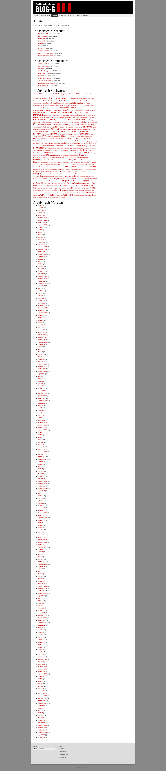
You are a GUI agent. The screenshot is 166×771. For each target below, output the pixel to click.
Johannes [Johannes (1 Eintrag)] (73, 138)
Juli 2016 (40, 493)
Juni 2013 (40, 571)
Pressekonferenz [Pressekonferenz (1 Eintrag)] (36, 164)
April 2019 (40, 413)
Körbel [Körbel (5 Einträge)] (58, 145)
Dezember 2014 (42, 539)
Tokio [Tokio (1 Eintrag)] (34, 183)
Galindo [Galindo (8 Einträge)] (75, 127)
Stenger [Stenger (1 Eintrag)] (92, 176)
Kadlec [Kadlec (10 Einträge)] (39, 141)
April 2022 (40, 325)
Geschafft (41, 68)
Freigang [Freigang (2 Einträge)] (73, 124)
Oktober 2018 (41, 427)
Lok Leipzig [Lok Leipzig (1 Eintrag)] (85, 148)
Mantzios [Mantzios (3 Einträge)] (41, 152)
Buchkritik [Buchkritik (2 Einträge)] (81, 105)
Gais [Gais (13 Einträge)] (66, 127)
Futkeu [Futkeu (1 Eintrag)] (48, 127)
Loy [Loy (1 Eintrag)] (88, 148)
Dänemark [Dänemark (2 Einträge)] (74, 115)
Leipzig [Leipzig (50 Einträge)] (84, 145)
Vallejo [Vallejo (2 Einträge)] (58, 188)
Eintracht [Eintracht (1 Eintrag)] (93, 115)
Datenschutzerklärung (82, 15)
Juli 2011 (40, 627)
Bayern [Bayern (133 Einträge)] (62, 100)
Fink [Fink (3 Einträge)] (80, 122)
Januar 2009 (41, 664)
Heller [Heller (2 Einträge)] (89, 131)
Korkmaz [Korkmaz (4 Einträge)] (61, 143)
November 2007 (42, 698)
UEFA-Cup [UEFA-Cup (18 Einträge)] (68, 185)
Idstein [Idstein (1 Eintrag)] (79, 136)
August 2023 (41, 286)
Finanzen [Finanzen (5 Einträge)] (76, 122)
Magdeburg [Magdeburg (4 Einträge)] (66, 150)
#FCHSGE (41, 48)
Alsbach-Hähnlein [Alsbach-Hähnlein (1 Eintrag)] (40, 96)
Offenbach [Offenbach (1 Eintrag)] (58, 160)
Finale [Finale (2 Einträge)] (72, 122)
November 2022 (42, 308)
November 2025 (42, 220)
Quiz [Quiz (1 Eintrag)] (69, 164)
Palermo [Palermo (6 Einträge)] (43, 162)
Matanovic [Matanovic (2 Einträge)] (64, 152)
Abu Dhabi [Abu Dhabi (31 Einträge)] (68, 94)
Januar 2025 (41, 244)
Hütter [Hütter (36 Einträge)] (70, 136)
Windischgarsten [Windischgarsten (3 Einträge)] (81, 192)
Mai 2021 (40, 352)
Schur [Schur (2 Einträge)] (79, 171)
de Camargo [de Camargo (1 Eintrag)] (47, 112)
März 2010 (41, 654)
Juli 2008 (40, 679)
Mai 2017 (40, 469)
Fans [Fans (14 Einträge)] (38, 122)
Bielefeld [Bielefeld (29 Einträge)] (54, 103)
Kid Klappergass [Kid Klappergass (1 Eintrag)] (88, 141)
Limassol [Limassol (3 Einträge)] (59, 148)
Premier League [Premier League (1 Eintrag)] (86, 162)
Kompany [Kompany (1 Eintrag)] (57, 143)
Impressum (71, 15)
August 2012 (41, 596)
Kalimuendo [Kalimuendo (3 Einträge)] (57, 141)
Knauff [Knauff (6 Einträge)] (37, 143)
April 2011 (40, 635)
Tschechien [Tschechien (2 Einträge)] (38, 185)
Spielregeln (62, 15)
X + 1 (39, 46)
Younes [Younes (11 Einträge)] (86, 195)
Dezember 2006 (42, 725)
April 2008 (40, 686)
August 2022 (41, 315)
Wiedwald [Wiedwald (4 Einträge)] (67, 192)
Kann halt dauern (43, 85)
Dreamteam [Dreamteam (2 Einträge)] (48, 115)
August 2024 (41, 256)
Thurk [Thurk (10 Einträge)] (74, 181)
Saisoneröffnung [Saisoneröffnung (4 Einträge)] (61, 169)
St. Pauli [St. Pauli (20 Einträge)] (72, 176)
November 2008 (42, 669)
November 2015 (42, 513)
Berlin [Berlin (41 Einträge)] (48, 103)
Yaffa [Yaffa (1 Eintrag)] (83, 195)
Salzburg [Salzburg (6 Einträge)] (81, 169)
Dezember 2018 (42, 422)
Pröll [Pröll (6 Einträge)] (51, 164)
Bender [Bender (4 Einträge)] (35, 103)
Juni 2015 (40, 525)
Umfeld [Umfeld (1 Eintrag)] (79, 185)
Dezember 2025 (42, 217)
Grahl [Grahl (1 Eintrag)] (78, 129)
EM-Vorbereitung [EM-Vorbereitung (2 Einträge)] (84, 117)
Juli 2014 (40, 552)
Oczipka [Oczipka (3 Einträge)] (54, 160)
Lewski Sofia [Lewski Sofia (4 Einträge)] (48, 148)
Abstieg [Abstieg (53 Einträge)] (61, 94)
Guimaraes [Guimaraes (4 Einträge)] (84, 129)
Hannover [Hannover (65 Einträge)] (62, 131)
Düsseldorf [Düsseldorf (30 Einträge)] (81, 115)
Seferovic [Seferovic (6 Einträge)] (54, 174)
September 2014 (42, 547)
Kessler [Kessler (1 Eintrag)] (83, 141)
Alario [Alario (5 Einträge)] (87, 93)
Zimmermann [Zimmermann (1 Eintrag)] (40, 197)
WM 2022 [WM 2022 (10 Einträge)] (57, 195)
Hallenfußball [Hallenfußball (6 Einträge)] (44, 131)
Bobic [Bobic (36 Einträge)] (74, 103)
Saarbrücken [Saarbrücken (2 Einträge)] (47, 169)
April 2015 (40, 530)
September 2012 (42, 593)
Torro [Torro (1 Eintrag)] (45, 183)
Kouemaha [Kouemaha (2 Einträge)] (74, 143)
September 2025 (42, 225)
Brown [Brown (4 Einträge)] (57, 105)
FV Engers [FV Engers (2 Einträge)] (52, 127)
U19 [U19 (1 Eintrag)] (58, 185)
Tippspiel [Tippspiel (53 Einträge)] (85, 181)
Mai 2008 (40, 683)
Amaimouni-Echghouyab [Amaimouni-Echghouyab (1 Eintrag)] (51, 96)
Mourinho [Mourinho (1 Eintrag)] (38, 155)
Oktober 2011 (41, 620)
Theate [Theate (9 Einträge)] (70, 181)
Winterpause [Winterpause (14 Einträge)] (90, 192)
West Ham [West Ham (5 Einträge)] (59, 192)
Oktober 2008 (41, 671)
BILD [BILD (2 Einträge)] (59, 103)
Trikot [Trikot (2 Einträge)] (34, 185)
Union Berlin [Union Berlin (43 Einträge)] (90, 185)
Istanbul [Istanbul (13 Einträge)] (58, 138)
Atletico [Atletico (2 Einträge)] (46, 98)
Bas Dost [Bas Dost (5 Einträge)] (45, 101)
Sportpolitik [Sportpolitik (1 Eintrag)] (61, 176)
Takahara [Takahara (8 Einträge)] (49, 181)
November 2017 (42, 454)
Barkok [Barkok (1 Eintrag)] (41, 101)
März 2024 (41, 269)
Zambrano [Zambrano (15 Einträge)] (92, 195)
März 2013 (41, 579)
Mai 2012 (40, 603)
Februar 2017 (41, 476)
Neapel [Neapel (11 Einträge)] (56, 157)
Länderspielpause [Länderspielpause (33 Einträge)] (43, 150)
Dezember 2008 (42, 666)
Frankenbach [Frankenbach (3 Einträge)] (42, 124)
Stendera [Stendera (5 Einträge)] (88, 176)
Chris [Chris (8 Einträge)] (34, 110)
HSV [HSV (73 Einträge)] (43, 136)
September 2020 (42, 371)
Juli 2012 (40, 598)
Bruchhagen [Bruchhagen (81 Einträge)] (65, 105)
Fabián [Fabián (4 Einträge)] (35, 122)
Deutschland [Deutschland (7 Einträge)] (53, 113)
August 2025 (41, 227)
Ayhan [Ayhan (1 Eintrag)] (72, 98)
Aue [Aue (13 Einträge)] (56, 98)
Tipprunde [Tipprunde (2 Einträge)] (79, 181)
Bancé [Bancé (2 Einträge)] (92, 98)
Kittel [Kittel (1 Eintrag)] (34, 143)
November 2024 (42, 249)
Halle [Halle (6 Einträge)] (93, 129)
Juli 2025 (40, 230)
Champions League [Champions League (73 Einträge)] (67, 108)
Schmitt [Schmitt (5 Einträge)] (70, 171)
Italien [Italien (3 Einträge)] (62, 138)
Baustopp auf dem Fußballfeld (46, 83)
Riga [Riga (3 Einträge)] (70, 167)
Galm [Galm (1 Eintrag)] (79, 127)
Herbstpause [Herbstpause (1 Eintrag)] (48, 134)
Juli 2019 (40, 405)
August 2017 (41, 461)
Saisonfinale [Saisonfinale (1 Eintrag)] (68, 169)
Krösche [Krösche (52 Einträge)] (92, 143)
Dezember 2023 (42, 276)
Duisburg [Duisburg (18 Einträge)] (66, 115)
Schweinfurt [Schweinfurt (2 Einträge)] (43, 174)
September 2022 (42, 313)
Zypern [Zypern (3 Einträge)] (59, 197)
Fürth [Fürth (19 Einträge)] (57, 127)
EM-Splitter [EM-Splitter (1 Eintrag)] (78, 117)
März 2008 (41, 688)
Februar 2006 (41, 737)
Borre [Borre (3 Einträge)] (88, 103)
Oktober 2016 (41, 486)
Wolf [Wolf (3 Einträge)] (62, 195)
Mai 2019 (40, 410)
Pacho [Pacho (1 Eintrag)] (87, 160)
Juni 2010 (40, 647)
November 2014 (42, 542)
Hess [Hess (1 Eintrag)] (58, 134)
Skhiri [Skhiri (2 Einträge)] (70, 174)
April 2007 (40, 715)
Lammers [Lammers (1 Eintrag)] (65, 145)
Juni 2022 (40, 320)
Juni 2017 (40, 466)
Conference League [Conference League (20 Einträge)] (50, 110)
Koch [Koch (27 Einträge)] (41, 143)
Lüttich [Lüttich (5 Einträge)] (54, 150)
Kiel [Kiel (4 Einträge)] (92, 141)
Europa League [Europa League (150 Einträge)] (76, 119)
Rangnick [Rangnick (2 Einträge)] (75, 164)
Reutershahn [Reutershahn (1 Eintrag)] (61, 167)
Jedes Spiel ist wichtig (44, 78)
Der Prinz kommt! (43, 36)
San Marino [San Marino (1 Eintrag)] (89, 169)
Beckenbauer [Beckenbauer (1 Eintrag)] (71, 101)
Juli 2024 (40, 259)
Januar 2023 (41, 303)
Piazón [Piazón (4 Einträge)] (60, 162)
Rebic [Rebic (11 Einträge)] (41, 167)
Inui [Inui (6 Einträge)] (51, 138)
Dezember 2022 (42, 305)
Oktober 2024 (41, 252)
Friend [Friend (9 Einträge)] (89, 124)
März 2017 (41, 474)
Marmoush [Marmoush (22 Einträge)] (47, 153)
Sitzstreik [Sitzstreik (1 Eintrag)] (66, 174)
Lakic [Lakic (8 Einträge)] (61, 145)
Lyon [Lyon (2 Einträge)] (34, 150)
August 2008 (41, 676)
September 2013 (42, 564)
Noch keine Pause (43, 66)
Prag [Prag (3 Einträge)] (82, 162)
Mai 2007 (40, 713)
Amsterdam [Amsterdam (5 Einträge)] (71, 96)
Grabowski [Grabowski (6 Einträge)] (73, 129)
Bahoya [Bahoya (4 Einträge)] (80, 98)
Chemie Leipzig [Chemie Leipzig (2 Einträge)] (90, 108)
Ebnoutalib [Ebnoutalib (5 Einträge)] (88, 115)
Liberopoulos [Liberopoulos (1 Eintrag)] (53, 148)
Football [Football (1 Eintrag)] (95, 122)
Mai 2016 (40, 498)
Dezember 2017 (42, 452)
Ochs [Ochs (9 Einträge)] (50, 160)
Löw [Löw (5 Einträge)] (51, 150)
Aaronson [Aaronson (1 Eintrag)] (44, 93)
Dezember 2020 (42, 364)
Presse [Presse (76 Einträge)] (93, 162)
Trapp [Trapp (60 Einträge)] (94, 183)
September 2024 (42, 254)
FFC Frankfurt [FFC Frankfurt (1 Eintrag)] (63, 122)
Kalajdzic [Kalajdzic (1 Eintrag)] (52, 141)
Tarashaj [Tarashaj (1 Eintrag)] (56, 181)
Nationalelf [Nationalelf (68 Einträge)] (84, 155)
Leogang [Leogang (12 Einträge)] (92, 145)
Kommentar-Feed (63, 754)
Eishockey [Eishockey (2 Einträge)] (48, 117)
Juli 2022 (40, 317)
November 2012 (42, 588)
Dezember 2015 (42, 510)
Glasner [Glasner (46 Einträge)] (66, 129)
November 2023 (42, 278)
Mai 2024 (40, 264)
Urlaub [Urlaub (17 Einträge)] (43, 188)
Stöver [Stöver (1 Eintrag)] (69, 178)
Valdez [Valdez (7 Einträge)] (55, 188)
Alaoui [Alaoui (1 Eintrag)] (84, 93)
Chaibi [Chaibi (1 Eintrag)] (57, 108)
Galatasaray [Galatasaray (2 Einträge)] (70, 127)
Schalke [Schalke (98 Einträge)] (61, 171)
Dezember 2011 (42, 615)
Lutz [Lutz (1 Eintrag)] (90, 148)
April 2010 (40, 652)
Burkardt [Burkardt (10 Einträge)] (91, 105)
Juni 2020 (40, 378)
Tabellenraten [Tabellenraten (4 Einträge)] (36, 181)
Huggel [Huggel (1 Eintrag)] (47, 136)
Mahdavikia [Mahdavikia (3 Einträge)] (72, 150)
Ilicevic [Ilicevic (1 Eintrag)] (86, 136)
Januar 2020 (41, 391)
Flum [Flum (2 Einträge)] (92, 122)
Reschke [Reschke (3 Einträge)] (57, 167)
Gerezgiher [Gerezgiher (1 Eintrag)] (42, 129)
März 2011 (41, 637)
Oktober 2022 (41, 310)
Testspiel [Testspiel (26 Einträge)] (64, 181)
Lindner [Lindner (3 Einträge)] (63, 148)
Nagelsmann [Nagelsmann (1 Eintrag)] (76, 155)
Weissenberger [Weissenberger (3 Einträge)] (48, 192)
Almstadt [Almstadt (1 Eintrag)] (35, 96)
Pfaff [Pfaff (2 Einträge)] (57, 162)
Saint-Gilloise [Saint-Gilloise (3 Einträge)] (53, 169)
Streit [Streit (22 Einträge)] (49, 178)
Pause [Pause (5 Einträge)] (50, 162)
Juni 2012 (40, 600)
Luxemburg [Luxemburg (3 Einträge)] (94, 148)
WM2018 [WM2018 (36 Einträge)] (50, 195)
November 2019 (42, 396)
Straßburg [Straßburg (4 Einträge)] (44, 178)
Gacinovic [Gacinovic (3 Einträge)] (61, 127)
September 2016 (42, 488)
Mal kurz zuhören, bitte (44, 33)
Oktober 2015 (41, 515)
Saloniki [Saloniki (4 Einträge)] (77, 169)
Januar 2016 (41, 508)
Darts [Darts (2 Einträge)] (91, 110)
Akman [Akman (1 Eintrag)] (81, 93)
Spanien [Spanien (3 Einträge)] (57, 176)
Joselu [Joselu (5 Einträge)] (81, 138)
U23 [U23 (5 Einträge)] (63, 185)
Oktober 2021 (41, 339)
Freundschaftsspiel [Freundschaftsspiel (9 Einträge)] (80, 124)
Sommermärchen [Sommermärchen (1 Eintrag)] (36, 176)
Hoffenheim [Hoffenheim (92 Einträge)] (83, 134)
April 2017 (40, 471)
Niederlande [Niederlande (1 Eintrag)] (73, 157)
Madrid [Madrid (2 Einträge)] (61, 150)
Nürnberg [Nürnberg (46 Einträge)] (37, 160)
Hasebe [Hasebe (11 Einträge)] (73, 131)
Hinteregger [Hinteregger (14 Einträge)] (69, 134)
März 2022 (41, 327)
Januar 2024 (41, 274)
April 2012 (40, 605)
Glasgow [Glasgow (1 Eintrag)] (61, 129)
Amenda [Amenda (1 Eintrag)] (66, 96)
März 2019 (41, 415)
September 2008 (42, 674)
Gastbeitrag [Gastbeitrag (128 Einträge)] (86, 126)
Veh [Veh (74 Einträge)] (71, 188)
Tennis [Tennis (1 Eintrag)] (60, 181)
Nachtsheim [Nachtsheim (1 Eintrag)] (66, 155)
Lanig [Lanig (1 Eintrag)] (75, 145)
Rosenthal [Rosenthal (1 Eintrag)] (87, 167)
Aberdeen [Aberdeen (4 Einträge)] (48, 93)
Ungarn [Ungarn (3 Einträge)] (83, 185)
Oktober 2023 (41, 281)
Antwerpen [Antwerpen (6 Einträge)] (87, 96)
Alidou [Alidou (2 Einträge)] (90, 93)
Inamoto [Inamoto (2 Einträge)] (90, 136)
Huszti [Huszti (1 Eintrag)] (50, 136)
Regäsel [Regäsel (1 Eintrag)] (44, 167)
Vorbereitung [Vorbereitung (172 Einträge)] (58, 190)
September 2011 (42, 622)
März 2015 (41, 532)
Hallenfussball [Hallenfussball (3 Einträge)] (36, 131)
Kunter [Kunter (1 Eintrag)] (36, 145)
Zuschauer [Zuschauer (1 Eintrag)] (45, 197)
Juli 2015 (40, 522)
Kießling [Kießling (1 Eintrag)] (95, 141)
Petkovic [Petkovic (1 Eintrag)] (54, 162)
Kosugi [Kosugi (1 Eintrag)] (70, 143)
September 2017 (42, 459)
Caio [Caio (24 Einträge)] (42, 108)
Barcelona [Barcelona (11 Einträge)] (36, 101)
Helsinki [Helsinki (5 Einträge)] (44, 134)
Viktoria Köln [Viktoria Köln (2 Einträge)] (38, 190)
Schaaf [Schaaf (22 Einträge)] (43, 171)
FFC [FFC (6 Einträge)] (59, 122)
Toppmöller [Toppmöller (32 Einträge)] (40, 183)
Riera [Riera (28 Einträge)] (66, 167)
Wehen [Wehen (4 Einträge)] (35, 192)
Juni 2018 (40, 437)
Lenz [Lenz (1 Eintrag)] (88, 145)
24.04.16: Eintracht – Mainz (46, 53)
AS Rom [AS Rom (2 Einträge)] (35, 98)
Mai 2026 (40, 205)
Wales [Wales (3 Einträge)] (86, 190)
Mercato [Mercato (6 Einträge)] (90, 153)
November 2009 (42, 659)
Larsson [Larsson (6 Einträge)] (78, 145)
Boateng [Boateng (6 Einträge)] (69, 103)
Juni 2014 (40, 554)
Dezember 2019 (42, 393)
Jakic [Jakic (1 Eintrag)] (65, 138)
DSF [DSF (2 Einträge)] (61, 115)
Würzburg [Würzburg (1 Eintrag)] (80, 195)
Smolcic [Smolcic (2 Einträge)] (81, 174)
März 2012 (41, 608)
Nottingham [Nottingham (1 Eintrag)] (88, 157)
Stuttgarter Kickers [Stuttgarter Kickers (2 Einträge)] (64, 178)
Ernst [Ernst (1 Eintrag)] (67, 120)
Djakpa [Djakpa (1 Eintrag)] (83, 112)
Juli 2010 (40, 644)
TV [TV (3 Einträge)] (50, 185)
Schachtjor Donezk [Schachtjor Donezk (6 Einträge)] (51, 171)
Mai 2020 (40, 381)
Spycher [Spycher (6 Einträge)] (66, 176)
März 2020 (41, 386)
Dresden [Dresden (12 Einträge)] (54, 115)
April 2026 (40, 208)
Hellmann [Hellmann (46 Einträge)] (37, 134)
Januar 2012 (41, 613)
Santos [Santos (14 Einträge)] (93, 169)
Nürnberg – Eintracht (44, 73)
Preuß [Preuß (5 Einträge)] (41, 164)
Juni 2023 (40, 291)
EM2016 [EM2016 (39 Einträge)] (36, 120)
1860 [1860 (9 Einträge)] (34, 94)
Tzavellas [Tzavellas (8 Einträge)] (54, 185)
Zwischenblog (42, 41)
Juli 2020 (40, 376)
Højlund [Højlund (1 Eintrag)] (59, 136)
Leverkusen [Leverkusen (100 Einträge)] (38, 148)
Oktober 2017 (41, 457)
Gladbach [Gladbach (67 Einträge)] (55, 129)
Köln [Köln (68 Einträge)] (54, 145)
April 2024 (40, 266)
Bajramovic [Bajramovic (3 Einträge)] (85, 98)
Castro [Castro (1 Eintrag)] (51, 108)
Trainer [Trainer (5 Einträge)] (64, 183)
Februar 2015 (41, 535)
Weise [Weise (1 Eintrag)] (43, 192)
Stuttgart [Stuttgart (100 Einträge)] (56, 178)
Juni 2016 (40, 496)
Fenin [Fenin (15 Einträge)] (43, 122)
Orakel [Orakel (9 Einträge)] (83, 160)
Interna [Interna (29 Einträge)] (43, 138)
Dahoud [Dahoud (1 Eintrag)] (79, 110)
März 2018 (41, 444)
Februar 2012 (41, 610)
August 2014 (41, 549)
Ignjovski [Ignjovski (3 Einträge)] (83, 136)
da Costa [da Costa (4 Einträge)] (75, 110)
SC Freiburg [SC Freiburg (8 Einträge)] (36, 171)
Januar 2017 (41, 478)
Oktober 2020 (41, 369)
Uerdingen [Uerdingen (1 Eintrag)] (74, 185)
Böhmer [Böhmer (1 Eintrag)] (38, 108)
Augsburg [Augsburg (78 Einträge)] (66, 98)
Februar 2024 (41, 271)
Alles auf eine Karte (43, 63)
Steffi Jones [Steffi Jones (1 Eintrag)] (77, 176)
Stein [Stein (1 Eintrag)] (81, 176)
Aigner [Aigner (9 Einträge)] (77, 94)
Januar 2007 (41, 722)
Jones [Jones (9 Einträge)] (77, 138)
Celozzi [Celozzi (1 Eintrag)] (54, 108)
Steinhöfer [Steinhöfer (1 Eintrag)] (84, 176)
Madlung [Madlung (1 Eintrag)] (58, 150)
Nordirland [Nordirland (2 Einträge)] (83, 157)
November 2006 (42, 727)
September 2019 (42, 400)
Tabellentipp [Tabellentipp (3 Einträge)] (43, 181)
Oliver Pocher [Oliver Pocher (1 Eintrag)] (62, 160)
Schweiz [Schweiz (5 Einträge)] (49, 174)
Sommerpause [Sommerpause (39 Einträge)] (46, 176)
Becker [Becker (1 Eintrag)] (75, 101)
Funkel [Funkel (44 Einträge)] (44, 127)
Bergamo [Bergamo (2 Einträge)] (44, 103)
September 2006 (42, 732)
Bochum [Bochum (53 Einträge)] (80, 103)
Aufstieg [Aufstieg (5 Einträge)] (59, 98)
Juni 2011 (40, 630)
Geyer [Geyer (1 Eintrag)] (46, 129)
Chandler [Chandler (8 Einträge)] (79, 108)
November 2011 (42, 618)
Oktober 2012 (41, 591)
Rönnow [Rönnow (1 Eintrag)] (38, 169)
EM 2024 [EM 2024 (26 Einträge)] (50, 120)
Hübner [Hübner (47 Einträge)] (64, 136)
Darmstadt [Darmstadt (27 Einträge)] (85, 110)
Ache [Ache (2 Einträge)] (74, 93)
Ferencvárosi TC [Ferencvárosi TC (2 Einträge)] (48, 122)
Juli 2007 (40, 708)
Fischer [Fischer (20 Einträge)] (84, 122)
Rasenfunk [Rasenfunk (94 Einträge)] (90, 164)
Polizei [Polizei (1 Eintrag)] (74, 162)
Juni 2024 (40, 261)
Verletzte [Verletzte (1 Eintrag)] (78, 188)
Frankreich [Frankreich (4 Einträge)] (48, 124)
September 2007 (42, 703)
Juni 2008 (40, 681)
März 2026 (41, 210)
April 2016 (40, 500)
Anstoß (36, 15)
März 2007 (41, 718)
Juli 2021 (40, 347)
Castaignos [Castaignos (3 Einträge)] (47, 108)
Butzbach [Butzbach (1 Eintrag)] (35, 108)
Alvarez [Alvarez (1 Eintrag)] (45, 96)
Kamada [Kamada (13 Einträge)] (63, 141)
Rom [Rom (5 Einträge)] (77, 167)
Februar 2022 (41, 330)
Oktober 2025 (41, 222)
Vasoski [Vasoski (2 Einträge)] (67, 188)
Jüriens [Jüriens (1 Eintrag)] (92, 138)
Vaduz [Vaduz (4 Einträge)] (50, 188)
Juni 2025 (40, 232)
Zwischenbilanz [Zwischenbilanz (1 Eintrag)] (55, 197)
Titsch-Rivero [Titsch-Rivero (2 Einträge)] (92, 181)
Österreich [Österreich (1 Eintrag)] (64, 197)
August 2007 (41, 705)
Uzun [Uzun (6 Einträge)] (47, 188)
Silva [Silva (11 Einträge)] (62, 174)
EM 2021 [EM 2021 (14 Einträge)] (43, 120)
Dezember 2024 (42, 247)
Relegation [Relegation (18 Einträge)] (50, 167)
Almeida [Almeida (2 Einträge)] (93, 93)
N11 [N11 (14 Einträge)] (62, 155)
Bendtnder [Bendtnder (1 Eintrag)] (39, 103)
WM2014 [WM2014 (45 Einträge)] (42, 195)
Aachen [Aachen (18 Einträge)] (39, 94)
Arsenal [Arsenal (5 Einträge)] (95, 96)
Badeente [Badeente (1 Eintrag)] (76, 98)
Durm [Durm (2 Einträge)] (70, 115)
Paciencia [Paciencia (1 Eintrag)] (94, 160)
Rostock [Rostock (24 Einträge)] (93, 167)
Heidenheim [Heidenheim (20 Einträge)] (84, 131)
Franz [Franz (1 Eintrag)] (53, 124)
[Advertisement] (117, 35)
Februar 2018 (41, 447)
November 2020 (42, 366)
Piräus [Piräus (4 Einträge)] (67, 162)
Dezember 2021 (42, 335)
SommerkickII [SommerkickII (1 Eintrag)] (93, 174)
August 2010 (41, 642)
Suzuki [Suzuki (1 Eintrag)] (83, 178)
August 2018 (41, 432)
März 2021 (41, 356)
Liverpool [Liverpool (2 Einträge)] (78, 148)
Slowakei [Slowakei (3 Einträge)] (77, 174)
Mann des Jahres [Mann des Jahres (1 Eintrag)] (89, 150)
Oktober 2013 (41, 561)
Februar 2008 (41, 691)
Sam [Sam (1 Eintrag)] (85, 169)
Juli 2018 (40, 435)
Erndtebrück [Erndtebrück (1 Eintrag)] (63, 120)
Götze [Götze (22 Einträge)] (89, 129)
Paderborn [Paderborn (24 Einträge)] (37, 162)
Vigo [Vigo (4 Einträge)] (34, 190)
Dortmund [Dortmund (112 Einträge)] (38, 115)
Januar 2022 (41, 332)
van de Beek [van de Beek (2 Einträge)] (63, 188)
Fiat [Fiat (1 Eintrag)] (67, 122)
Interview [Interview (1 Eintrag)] (48, 138)
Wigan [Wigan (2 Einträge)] (71, 192)
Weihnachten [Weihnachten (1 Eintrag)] (39, 192)
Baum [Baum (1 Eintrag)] (58, 101)
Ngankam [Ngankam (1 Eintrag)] (66, 157)
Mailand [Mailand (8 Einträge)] (77, 150)
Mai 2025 (40, 235)
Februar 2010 (41, 657)
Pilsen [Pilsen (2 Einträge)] (63, 162)
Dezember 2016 (42, 481)
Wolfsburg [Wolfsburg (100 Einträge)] (68, 195)
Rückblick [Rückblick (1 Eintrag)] (42, 169)
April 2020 (40, 383)
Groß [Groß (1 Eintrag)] (80, 129)
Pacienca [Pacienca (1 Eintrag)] (90, 160)
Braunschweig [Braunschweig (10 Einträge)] (37, 105)
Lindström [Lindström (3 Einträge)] (67, 148)
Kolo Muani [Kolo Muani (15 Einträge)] (51, 143)
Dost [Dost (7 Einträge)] (44, 115)
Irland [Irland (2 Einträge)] (54, 138)
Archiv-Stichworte (45, 15)
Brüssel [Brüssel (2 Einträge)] (77, 105)
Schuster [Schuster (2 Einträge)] (83, 171)
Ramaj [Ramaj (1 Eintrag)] (72, 164)
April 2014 (40, 559)
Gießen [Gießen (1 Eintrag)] (49, 129)
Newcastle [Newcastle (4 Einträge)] (61, 157)
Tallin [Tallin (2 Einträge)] (53, 181)
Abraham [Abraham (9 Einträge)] (54, 94)
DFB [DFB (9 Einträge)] (59, 113)
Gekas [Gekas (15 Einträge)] (35, 129)
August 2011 (41, 625)
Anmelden (61, 748)
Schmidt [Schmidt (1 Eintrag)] (66, 171)
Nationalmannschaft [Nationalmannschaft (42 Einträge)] (41, 157)
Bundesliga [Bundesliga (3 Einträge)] (86, 105)
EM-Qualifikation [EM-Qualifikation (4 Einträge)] (60, 117)
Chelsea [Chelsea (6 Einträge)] (84, 108)
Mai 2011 (40, 632)
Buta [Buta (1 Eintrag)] (95, 105)
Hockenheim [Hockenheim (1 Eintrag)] (75, 134)
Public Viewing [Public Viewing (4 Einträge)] (56, 164)
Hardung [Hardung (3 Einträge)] (68, 131)
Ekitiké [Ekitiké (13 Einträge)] (53, 117)
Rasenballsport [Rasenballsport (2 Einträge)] (81, 164)
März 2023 (41, 298)
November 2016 (42, 483)
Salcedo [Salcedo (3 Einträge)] (73, 169)
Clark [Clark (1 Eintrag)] (38, 110)
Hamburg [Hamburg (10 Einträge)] (54, 131)
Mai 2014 (40, 557)
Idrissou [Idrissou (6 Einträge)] (75, 136)
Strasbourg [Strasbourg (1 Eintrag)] (39, 178)
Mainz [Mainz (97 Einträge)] (83, 150)
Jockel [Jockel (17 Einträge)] (69, 138)
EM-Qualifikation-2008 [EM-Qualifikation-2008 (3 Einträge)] (70, 117)
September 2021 (42, 342)
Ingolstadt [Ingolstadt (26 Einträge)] (37, 138)
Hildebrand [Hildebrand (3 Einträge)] (62, 134)
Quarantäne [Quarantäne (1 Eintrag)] (63, 164)
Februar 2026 (41, 213)
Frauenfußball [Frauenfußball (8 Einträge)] (58, 124)
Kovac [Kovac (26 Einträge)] (79, 143)
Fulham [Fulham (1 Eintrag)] (34, 127)
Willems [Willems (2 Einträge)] (75, 192)
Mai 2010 (40, 649)
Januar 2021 (41, 361)
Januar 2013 (41, 583)
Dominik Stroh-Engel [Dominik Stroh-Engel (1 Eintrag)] (92, 112)
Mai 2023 (40, 293)
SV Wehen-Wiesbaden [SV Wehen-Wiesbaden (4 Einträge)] (91, 178)
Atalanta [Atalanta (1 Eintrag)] (43, 98)
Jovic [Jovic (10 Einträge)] (84, 138)
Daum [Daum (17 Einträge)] (43, 113)
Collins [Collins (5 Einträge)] (41, 110)
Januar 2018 (41, 449)
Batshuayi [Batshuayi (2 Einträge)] (54, 101)
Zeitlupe (55, 15)
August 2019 (41, 403)
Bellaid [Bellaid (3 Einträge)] (87, 101)
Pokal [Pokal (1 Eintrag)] (72, 162)
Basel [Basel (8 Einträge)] (50, 101)
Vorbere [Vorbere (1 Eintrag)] (49, 190)
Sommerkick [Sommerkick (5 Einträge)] (87, 174)
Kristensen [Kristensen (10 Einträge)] (85, 143)
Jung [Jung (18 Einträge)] (88, 138)
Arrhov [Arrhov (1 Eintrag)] (91, 96)
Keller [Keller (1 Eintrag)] (80, 141)
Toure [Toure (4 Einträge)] (55, 183)
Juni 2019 (40, 408)
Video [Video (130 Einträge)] (92, 187)
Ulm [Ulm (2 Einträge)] (77, 185)
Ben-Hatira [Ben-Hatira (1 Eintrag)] (92, 101)
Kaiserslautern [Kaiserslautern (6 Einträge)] (46, 141)
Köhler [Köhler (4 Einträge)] (50, 145)
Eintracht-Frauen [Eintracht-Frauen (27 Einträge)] (39, 117)
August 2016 (41, 491)
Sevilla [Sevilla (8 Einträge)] (59, 174)
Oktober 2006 (41, 730)
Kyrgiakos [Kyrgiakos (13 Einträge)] (45, 145)
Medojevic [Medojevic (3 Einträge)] (80, 152)
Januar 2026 (41, 215)
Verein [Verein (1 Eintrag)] (75, 188)
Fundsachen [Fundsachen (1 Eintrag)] (38, 127)
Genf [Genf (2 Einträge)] (39, 129)
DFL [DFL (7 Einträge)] (73, 113)
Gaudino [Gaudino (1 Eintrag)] (94, 127)
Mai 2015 (40, 527)
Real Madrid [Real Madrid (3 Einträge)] (36, 167)
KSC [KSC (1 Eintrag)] (34, 145)
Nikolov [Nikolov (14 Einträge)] (78, 157)
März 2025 (41, 239)
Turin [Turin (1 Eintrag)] (46, 185)
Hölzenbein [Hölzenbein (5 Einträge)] (55, 136)
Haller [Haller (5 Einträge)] (49, 131)
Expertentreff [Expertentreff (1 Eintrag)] (93, 120)
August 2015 (41, 520)
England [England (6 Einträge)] (56, 120)
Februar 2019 (41, 417)
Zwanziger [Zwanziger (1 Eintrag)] (50, 197)
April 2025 (40, 237)
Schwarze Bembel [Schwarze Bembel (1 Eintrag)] (88, 171)
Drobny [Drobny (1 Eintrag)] (58, 115)
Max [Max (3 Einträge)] (76, 152)
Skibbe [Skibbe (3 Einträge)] (73, 174)
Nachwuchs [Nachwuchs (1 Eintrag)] (71, 155)
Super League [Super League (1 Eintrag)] (79, 178)
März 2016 (41, 503)
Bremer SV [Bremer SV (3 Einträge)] (52, 105)
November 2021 (42, 337)
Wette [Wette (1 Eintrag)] (64, 192)
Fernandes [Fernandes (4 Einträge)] (55, 122)
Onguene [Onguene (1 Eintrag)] (79, 160)
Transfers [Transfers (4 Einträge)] (88, 183)
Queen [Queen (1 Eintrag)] (67, 164)
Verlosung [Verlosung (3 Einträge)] (82, 188)
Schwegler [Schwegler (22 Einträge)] (37, 174)
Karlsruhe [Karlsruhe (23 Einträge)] (75, 141)
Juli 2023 (40, 288)
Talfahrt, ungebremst (44, 51)
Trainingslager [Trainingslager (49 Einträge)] (80, 183)
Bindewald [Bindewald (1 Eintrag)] (62, 103)
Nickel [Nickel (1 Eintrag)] (70, 157)
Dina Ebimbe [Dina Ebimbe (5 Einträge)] (78, 112)
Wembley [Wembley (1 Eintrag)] (54, 192)
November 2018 (42, 425)
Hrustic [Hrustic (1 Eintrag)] (39, 136)
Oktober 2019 (41, 398)
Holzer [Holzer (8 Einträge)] (91, 134)
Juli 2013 (40, 569)
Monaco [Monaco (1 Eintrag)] (34, 155)
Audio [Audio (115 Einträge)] (51, 98)
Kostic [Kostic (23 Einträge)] (66, 143)
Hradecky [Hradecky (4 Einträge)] (35, 136)
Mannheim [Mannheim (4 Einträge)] (36, 152)
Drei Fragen (41, 38)
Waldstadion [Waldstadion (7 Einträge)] (80, 190)
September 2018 (42, 430)
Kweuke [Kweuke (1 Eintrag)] (39, 145)
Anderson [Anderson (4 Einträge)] (80, 96)
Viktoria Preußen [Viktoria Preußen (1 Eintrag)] (45, 190)
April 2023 (40, 295)
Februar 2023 (41, 300)
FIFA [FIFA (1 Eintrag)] (69, 122)
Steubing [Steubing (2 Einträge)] (35, 178)
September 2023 (42, 283)
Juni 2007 (40, 710)
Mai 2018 (40, 439)
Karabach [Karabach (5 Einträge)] (68, 141)
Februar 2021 (41, 359)
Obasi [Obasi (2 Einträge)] (42, 160)
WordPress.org (62, 757)
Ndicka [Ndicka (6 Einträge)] (52, 157)
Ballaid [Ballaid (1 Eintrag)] (89, 98)
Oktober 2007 (41, 701)
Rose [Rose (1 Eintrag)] (84, 167)
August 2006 (41, 735)
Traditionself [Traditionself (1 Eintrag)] (59, 183)
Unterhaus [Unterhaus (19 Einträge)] (37, 188)
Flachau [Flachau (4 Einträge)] (89, 122)
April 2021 (40, 354)
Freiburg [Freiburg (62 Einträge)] (66, 124)
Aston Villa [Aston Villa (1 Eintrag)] (39, 98)
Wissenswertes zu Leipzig (45, 55)
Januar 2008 (41, 693)
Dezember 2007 (42, 696)
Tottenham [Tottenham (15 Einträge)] (50, 183)
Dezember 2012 (42, 586)
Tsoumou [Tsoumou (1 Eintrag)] (43, 185)
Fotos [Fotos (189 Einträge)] (36, 124)
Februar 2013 (41, 581)
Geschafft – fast (42, 76)
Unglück (40, 43)
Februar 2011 (41, 640)
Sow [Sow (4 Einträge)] (53, 176)
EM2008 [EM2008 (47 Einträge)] (91, 117)
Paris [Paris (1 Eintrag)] (47, 162)
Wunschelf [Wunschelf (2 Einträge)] (75, 195)
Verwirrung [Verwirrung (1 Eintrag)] (87, 188)
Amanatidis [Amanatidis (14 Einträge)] (60, 96)
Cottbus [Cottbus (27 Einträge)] (70, 110)
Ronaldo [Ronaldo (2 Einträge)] (81, 167)
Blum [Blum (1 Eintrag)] (66, 103)
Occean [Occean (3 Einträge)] (46, 160)
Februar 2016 (41, 505)
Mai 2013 (40, 574)
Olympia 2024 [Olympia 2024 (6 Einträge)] (73, 160)
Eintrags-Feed (62, 751)
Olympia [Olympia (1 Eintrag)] (67, 160)
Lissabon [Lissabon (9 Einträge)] (73, 148)
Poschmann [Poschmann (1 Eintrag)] (78, 162)
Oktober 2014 (41, 544)
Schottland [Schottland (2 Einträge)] (75, 171)
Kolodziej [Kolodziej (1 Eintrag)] (45, 143)
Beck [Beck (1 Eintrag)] (67, 101)
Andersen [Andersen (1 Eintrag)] (76, 96)
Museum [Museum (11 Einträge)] (43, 155)
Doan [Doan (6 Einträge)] (86, 113)
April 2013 (40, 576)
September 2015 (42, 518)
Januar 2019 (41, 420)
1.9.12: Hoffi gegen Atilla (45, 71)
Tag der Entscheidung (44, 80)
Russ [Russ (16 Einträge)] (35, 169)
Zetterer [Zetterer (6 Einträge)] (35, 197)
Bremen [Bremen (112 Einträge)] (46, 105)
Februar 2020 (41, 388)
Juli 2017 (40, 464)
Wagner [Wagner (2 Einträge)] (66, 190)
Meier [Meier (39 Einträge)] (85, 153)
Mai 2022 (40, 322)
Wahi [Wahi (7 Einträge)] (70, 190)
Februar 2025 (41, 242)
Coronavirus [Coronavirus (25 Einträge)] (61, 110)
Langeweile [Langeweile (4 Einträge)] (70, 145)
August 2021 (41, 344)
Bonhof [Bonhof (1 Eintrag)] (85, 103)
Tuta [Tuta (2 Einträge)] (48, 185)
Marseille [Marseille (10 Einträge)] (54, 153)
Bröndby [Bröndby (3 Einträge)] (73, 105)
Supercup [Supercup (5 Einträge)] (73, 178)
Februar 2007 (41, 720)
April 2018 (40, 442)
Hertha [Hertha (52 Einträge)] (54, 134)
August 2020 (41, 374)
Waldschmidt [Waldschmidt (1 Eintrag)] (74, 190)
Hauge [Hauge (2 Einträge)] (77, 131)
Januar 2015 (41, 537)
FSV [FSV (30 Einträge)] (92, 124)
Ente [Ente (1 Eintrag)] (60, 120)
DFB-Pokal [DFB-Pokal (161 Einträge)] (66, 112)
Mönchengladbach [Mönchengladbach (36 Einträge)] (53, 155)
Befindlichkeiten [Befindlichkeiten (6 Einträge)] (81, 101)
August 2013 (41, 566)
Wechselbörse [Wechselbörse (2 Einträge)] (91, 190)
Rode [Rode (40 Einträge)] (73, 167)
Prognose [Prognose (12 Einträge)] (47, 164)
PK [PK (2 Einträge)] (69, 162)
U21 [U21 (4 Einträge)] (60, 185)
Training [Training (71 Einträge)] (70, 183)
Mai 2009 (40, 661)
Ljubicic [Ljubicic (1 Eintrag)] (81, 148)
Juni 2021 (40, 349)
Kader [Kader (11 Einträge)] (35, 141)
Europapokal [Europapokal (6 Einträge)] (87, 120)
